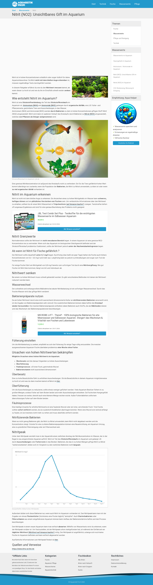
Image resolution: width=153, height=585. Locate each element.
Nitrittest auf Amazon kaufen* (41, 532)
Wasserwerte (125, 4)
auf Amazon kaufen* (75, 204)
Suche (80, 570)
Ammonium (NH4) (30, 105)
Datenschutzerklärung (118, 563)
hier (58, 381)
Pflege (137, 4)
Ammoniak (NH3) (49, 105)
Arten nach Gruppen (85, 567)
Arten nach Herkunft (85, 563)
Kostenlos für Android (126, 143)
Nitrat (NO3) (89, 114)
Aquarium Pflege (50, 563)
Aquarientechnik (50, 570)
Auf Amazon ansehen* (72, 229)
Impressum (115, 560)
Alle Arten (81, 560)
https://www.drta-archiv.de (23, 549)
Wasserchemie (50, 567)
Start (94, 4)
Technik (102, 4)
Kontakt (114, 567)
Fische (113, 4)
